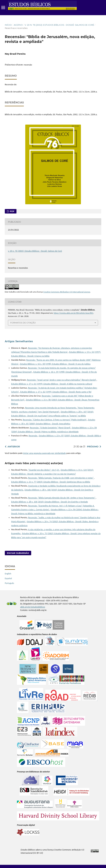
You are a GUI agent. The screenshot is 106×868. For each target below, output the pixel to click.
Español (8, 578)
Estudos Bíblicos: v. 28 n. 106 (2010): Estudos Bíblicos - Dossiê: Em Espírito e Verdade (49, 501)
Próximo (92, 446)
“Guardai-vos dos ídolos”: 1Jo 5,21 (44, 470)
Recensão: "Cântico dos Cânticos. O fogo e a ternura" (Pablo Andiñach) (55, 419)
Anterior (14, 446)
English (8, 573)
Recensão (33, 435)
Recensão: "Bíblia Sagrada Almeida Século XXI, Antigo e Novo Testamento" (62, 497)
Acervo (18, 25)
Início (8, 25)
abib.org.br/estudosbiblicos (32, 607)
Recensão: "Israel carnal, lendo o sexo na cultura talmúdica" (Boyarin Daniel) (62, 380)
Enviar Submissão (18, 553)
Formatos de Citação (23, 322)
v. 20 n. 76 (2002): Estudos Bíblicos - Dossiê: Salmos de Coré (59, 25)
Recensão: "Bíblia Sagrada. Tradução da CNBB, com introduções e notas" (61, 478)
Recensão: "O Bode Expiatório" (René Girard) (50, 427)
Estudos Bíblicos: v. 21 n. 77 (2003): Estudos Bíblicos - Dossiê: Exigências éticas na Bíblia (50, 482)
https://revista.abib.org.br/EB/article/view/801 (73, 313)
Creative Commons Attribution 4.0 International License (66, 292)
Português (9, 583)
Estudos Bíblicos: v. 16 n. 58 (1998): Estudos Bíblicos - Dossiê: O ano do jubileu (55, 364)
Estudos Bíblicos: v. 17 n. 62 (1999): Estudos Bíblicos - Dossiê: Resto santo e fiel (55, 392)
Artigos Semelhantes (19, 341)
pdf (11, 211)
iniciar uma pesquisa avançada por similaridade (44, 453)
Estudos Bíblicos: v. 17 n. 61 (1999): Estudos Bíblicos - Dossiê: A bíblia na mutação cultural (51, 384)
